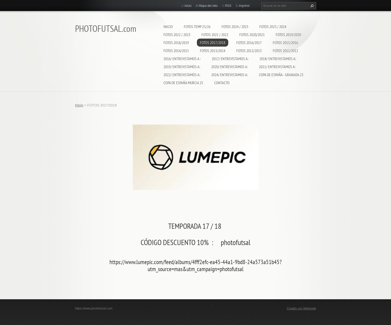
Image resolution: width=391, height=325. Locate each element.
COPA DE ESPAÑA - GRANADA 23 (281, 74)
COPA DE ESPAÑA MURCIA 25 (183, 82)
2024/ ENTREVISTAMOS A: (229, 74)
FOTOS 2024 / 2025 (234, 26)
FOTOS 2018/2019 (176, 42)
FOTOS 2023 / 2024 (272, 26)
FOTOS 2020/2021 (252, 34)
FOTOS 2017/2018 (212, 42)
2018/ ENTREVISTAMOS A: (277, 58)
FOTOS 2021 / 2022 (214, 34)
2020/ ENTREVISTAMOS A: (229, 66)
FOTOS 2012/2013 (249, 50)
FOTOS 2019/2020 (288, 34)
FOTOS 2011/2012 (285, 50)
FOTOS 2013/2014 (212, 50)
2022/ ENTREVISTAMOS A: (181, 74)
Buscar (311, 6)
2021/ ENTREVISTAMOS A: (277, 66)
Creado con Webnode (301, 308)
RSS (228, 6)
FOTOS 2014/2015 (176, 50)
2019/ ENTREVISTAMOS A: (181, 66)
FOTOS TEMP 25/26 (197, 26)
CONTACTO (222, 82)
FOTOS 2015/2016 (285, 42)
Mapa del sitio (208, 6)
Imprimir (244, 6)
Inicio (168, 26)
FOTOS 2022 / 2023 (176, 34)
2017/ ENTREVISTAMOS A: (230, 58)
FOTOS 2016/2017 (249, 42)
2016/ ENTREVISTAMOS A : (182, 58)
